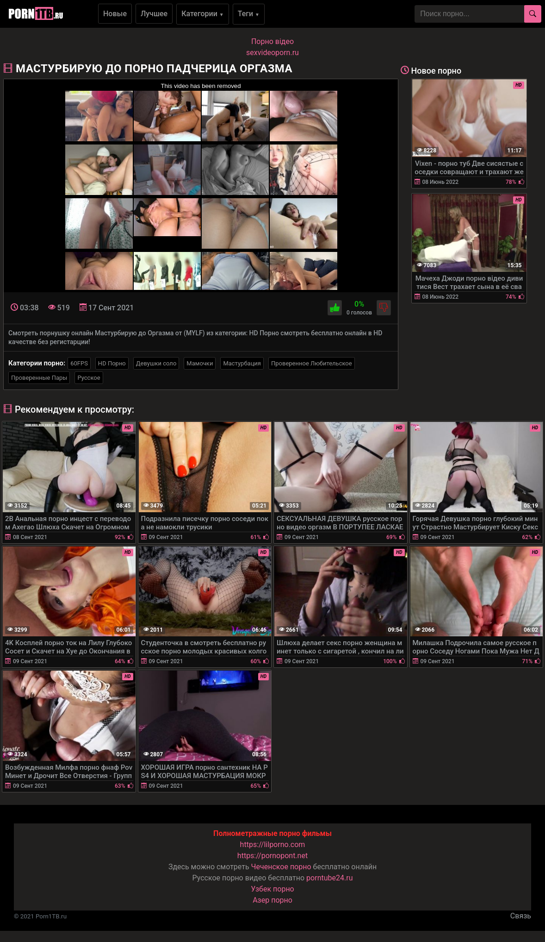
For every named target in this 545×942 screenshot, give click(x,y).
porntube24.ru (329, 877)
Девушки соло (156, 363)
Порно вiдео (272, 41)
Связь (520, 915)
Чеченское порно (281, 866)
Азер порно (272, 900)
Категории (202, 13)
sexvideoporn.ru (272, 52)
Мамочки (199, 363)
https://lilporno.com (272, 844)
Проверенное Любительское (311, 363)
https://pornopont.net (272, 855)
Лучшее (154, 13)
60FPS (79, 363)
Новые (115, 13)
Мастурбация (242, 363)
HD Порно (112, 363)
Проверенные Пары (39, 377)
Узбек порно (272, 889)
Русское (88, 377)
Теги (249, 13)
